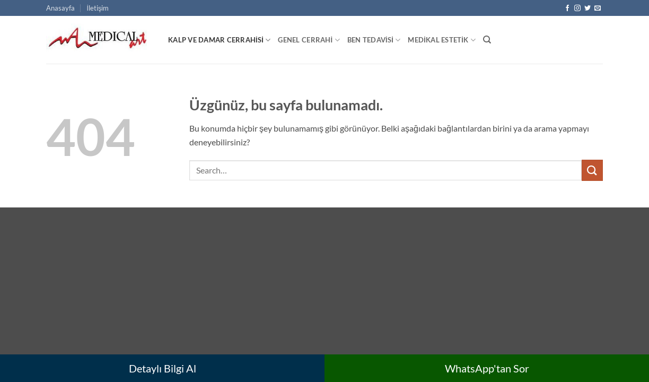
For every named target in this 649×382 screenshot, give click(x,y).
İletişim (97, 8)
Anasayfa (60, 8)
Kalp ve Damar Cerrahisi (219, 40)
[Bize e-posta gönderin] (597, 8)
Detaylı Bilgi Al (162, 368)
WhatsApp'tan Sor (487, 368)
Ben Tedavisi (374, 40)
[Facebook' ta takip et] (567, 8)
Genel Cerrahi (308, 40)
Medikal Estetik (441, 40)
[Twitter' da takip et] (587, 8)
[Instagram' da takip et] (577, 8)
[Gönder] (592, 170)
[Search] (487, 40)
